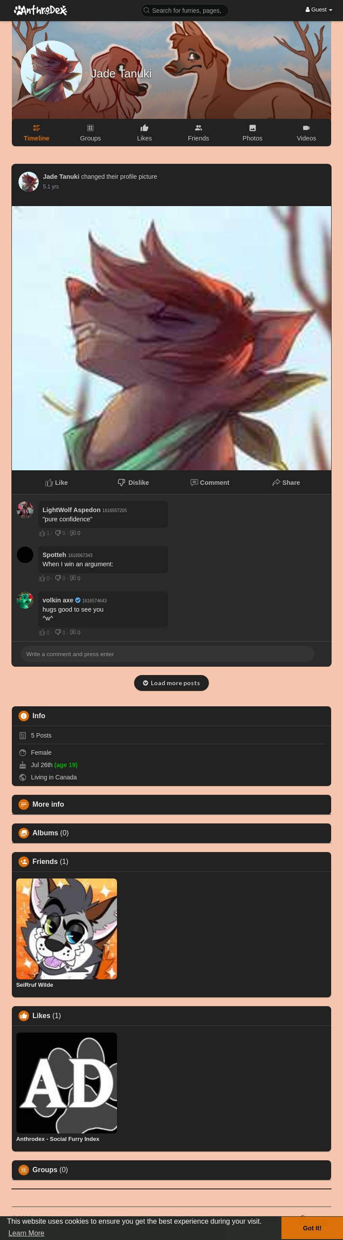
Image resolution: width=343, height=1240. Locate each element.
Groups (45, 1170)
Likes (42, 1015)
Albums (45, 833)
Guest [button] (319, 9)
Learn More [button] (26, 1233)
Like (56, 483)
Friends (45, 861)
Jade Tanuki (121, 73)
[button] (185, 10)
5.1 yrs (51, 187)
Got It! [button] (312, 1228)
